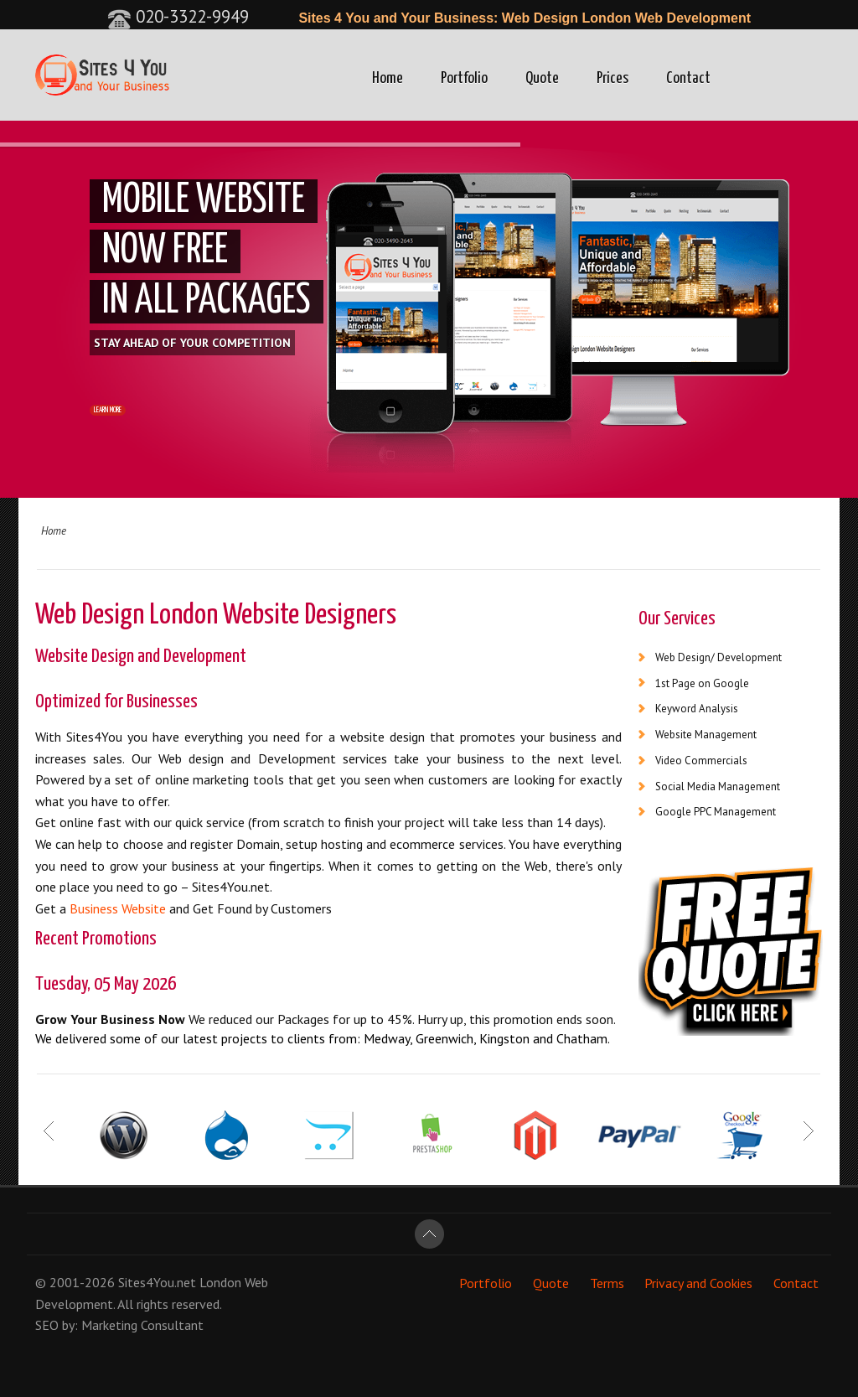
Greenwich (444, 1038)
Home (387, 78)
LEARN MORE (135, 416)
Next (808, 1130)
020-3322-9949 (178, 16)
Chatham (581, 1038)
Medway (387, 1038)
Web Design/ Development (718, 657)
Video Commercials (701, 760)
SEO (47, 1325)
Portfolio (464, 78)
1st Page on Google (702, 683)
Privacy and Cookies (698, 1282)
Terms (607, 1282)
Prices (612, 78)
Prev (50, 1130)
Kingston (504, 1038)
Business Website (118, 908)
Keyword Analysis (696, 708)
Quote (542, 78)
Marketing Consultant (142, 1325)
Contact (688, 78)
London (220, 1282)
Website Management (706, 734)
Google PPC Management (715, 812)
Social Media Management (717, 786)
